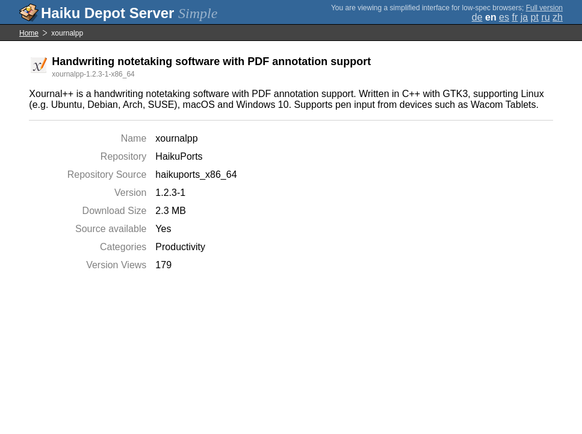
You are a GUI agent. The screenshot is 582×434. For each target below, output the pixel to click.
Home (29, 33)
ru (545, 17)
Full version (544, 8)
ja (524, 17)
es (504, 17)
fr (515, 17)
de (477, 17)
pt (535, 17)
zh (558, 17)
